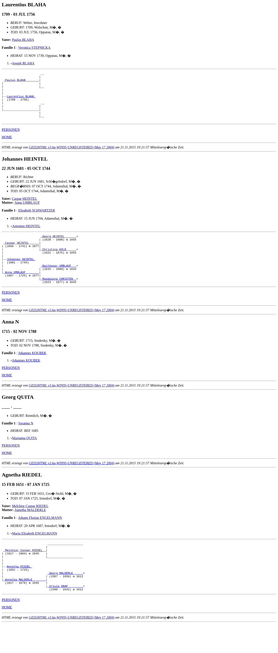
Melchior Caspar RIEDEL (30, 525)
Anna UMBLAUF (27, 212)
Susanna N (25, 443)
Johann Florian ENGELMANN (40, 537)
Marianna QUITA (24, 457)
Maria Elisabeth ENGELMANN (34, 553)
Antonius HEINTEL (26, 236)
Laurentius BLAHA (21, 101)
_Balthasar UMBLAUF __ (58, 282)
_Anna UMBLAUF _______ (21, 290)
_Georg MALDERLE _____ (65, 599)
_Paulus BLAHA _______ (21, 82)
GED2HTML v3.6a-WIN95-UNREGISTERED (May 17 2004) (71, 157)
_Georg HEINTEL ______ (58, 247)
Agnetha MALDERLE (30, 529)
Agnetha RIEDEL (19, 591)
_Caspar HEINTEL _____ (21, 254)
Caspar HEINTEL (24, 208)
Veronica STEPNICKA (34, 47)
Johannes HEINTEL (21, 274)
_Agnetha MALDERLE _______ (24, 607)
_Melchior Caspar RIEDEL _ (24, 572)
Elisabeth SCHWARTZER (36, 220)
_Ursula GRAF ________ (65, 615)
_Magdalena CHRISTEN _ (58, 298)
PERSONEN (11, 139)
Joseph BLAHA (23, 63)
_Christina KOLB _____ (58, 262)
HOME (7, 147)
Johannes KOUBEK (32, 372)
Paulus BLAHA (23, 40)
